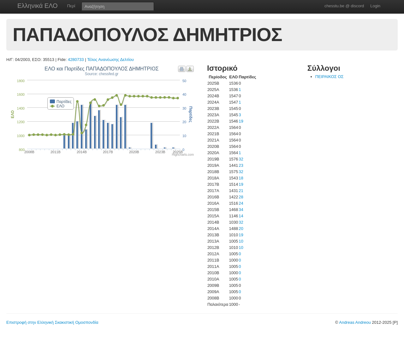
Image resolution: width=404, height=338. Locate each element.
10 (241, 241)
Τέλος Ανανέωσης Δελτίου (110, 59)
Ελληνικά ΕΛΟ (37, 5)
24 (241, 203)
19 (241, 121)
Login (375, 5)
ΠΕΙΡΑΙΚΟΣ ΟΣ (329, 76)
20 (241, 228)
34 (241, 209)
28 (241, 197)
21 (241, 190)
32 (241, 159)
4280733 (76, 59)
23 (241, 165)
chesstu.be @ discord (344, 5)
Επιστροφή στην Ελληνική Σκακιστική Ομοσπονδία (52, 322)
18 (241, 178)
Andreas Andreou (355, 322)
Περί (71, 5)
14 (241, 216)
